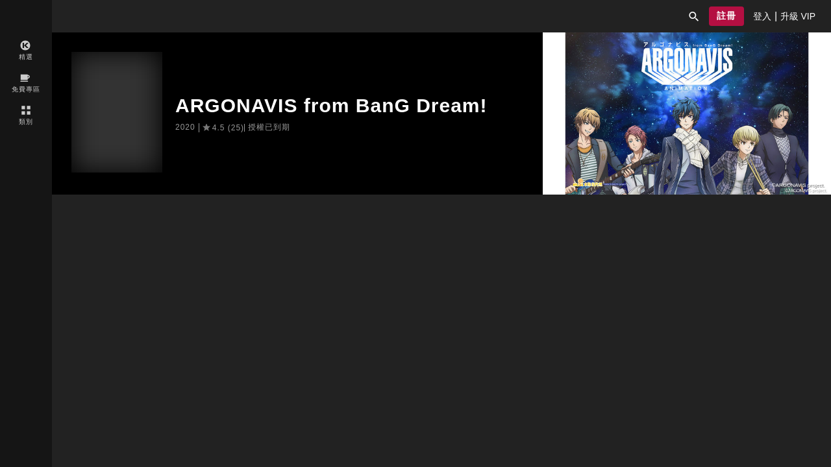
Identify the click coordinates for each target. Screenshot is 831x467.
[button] (694, 16)
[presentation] (762, 16)
